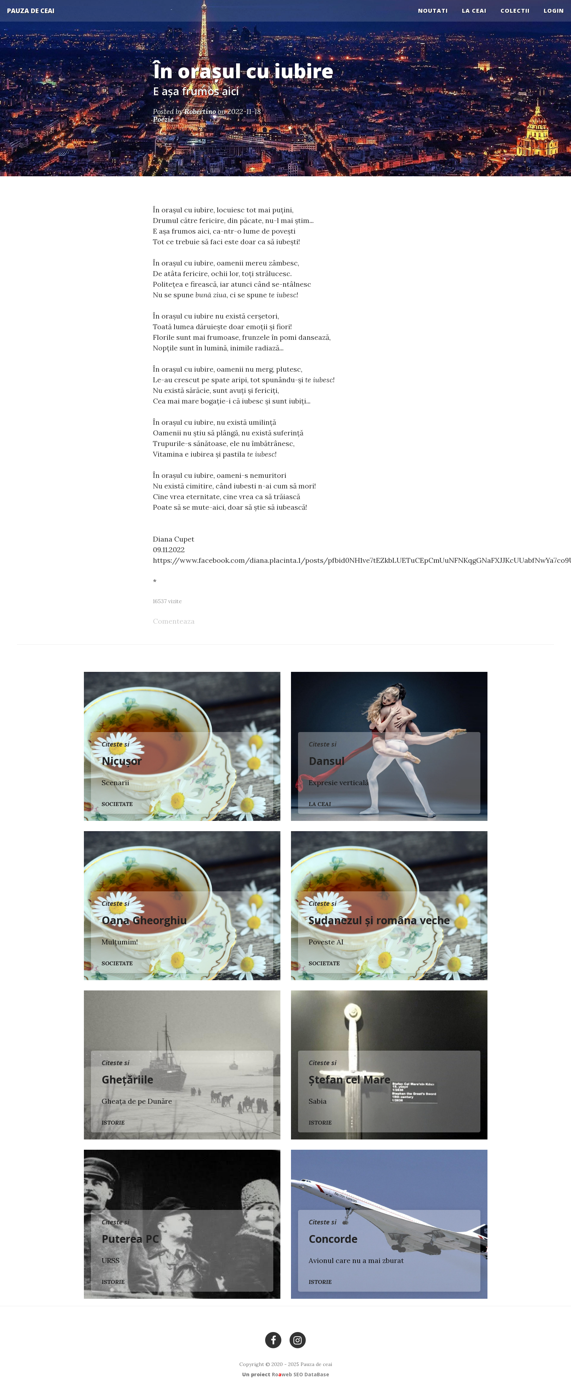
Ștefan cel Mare (349, 1079)
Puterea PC (130, 1239)
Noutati (433, 11)
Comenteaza (174, 621)
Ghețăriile (127, 1079)
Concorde (333, 1239)
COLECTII (515, 11)
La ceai (474, 11)
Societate (117, 803)
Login (554, 11)
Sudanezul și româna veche (379, 920)
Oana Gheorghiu (144, 920)
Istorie (113, 1122)
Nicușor (122, 761)
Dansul (327, 761)
